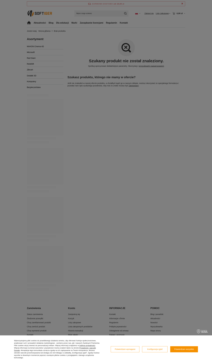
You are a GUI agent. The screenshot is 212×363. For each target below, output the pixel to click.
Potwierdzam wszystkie (184, 349)
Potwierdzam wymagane (125, 349)
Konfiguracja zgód (154, 349)
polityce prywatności (87, 345)
